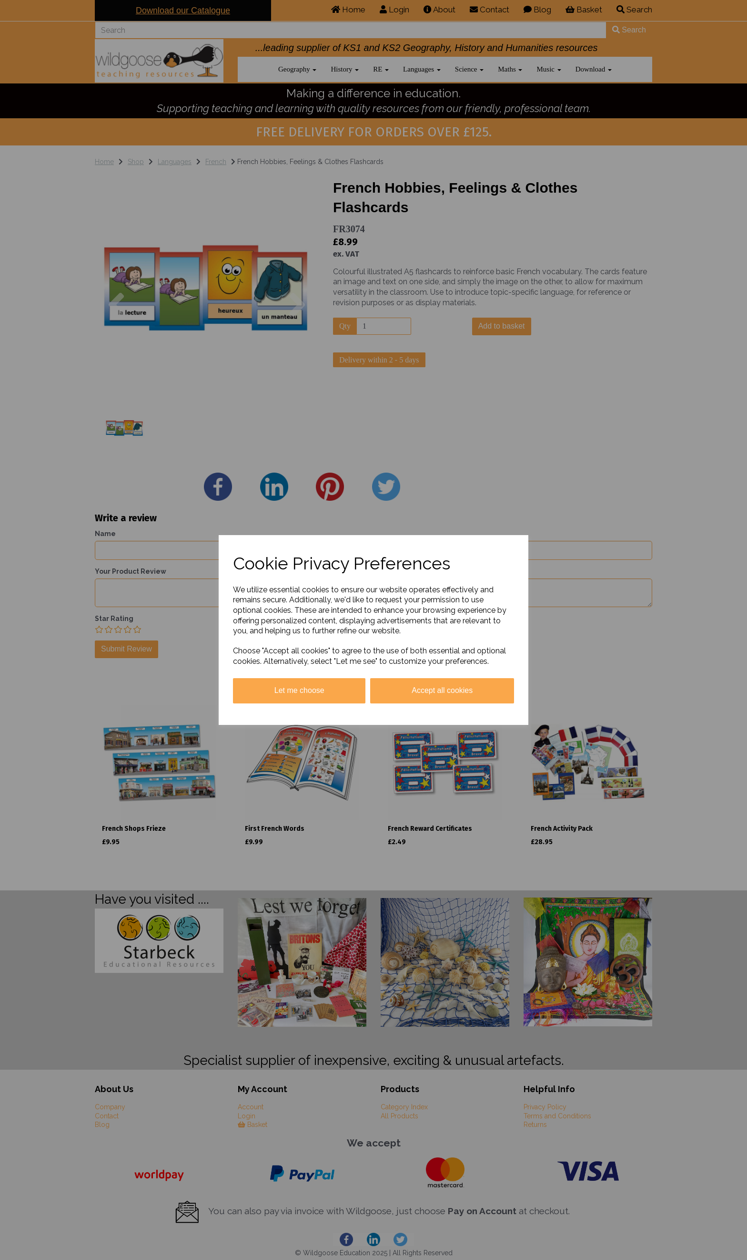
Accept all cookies (442, 690)
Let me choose (299, 690)
